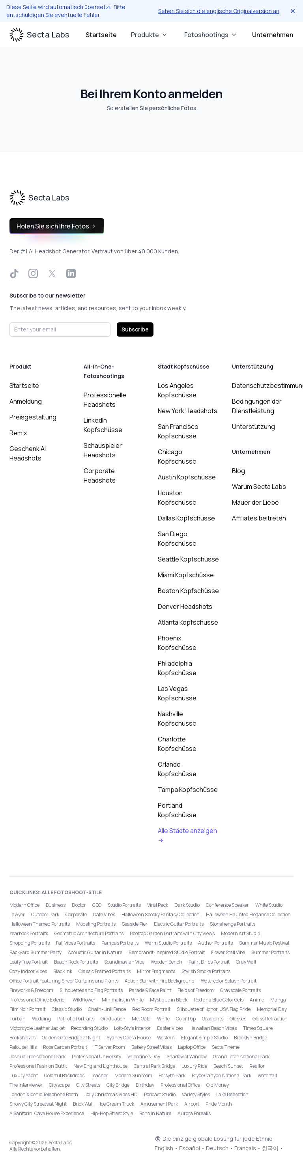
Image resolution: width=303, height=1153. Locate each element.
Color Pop (186, 1018)
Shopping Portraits (29, 943)
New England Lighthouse (100, 1066)
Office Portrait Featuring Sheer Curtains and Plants (63, 980)
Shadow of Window (186, 1056)
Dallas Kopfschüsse (186, 518)
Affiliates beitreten (259, 518)
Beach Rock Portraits (76, 961)
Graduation (113, 1018)
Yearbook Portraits (28, 933)
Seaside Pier (135, 924)
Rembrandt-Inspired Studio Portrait (167, 952)
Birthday (145, 1085)
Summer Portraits (270, 952)
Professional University (96, 1056)
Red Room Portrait (151, 1009)
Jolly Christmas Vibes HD (111, 1094)
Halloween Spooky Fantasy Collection (161, 914)
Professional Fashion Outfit (38, 1066)
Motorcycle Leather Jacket (37, 1028)
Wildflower (84, 999)
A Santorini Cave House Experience (46, 1113)
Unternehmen (272, 34)
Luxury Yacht (23, 1075)
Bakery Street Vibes (151, 1047)
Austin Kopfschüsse (187, 477)
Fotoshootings (211, 34)
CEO (96, 905)
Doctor (79, 905)
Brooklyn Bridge (250, 1037)
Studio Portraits (124, 905)
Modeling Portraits (96, 924)
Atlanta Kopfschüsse (188, 622)
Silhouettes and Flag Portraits (91, 990)
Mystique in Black (168, 999)
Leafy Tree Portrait (28, 961)
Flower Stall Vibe (228, 952)
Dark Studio (187, 905)
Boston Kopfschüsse (188, 590)
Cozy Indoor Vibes (28, 971)
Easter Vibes (170, 1028)
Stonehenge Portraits (232, 924)
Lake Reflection (232, 1094)
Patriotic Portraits (75, 1018)
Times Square (258, 1028)
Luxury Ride (194, 1066)
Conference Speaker (227, 905)
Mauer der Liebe (255, 502)
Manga (278, 999)
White (163, 1018)
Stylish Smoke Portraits (205, 971)
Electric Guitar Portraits (179, 924)
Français (245, 1148)
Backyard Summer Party (35, 952)
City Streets (88, 1085)
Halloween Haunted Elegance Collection (248, 914)
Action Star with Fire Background (160, 980)
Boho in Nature (155, 1113)
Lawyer (17, 914)
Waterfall (267, 1075)
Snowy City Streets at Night (38, 1104)
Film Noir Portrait (27, 1009)
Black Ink (62, 971)
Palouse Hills (23, 1047)
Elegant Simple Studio (204, 1037)
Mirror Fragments (156, 971)
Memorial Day (272, 1009)
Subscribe (135, 329)
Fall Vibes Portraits (75, 943)
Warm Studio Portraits (168, 943)
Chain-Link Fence (107, 1009)
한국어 (270, 1148)
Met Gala (141, 1018)
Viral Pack (157, 905)
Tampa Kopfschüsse (188, 789)
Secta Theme (225, 1047)
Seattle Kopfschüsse (188, 559)
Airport (191, 1104)
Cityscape (59, 1085)
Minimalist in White (123, 999)
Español (189, 1148)
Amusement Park (159, 1104)
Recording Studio (89, 1028)
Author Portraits (215, 943)
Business (55, 905)
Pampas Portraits (119, 943)
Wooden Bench (166, 961)
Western (166, 1037)
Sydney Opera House (129, 1037)
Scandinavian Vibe (124, 961)
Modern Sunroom (133, 1075)
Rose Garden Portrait (65, 1047)
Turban (17, 1018)
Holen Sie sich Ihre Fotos (57, 226)
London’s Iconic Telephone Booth (43, 1094)
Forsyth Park (172, 1075)
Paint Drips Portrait (209, 961)
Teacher (99, 1075)
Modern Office (24, 905)
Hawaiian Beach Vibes (213, 1028)
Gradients (212, 1018)
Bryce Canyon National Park (221, 1075)
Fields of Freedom (196, 990)
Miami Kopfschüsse (186, 575)
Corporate (76, 914)
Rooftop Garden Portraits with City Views (172, 933)
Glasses (238, 1018)
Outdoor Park (45, 914)
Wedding (41, 1018)
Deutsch (217, 1148)
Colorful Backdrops (64, 1075)
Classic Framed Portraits (105, 971)
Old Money (217, 1085)
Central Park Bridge (154, 1066)
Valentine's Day (143, 1056)
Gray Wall (246, 961)
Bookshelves (22, 1037)
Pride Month (219, 1104)
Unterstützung (253, 426)
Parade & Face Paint (150, 990)
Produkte (149, 34)
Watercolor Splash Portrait (228, 980)
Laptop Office (192, 1047)
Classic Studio (67, 1009)
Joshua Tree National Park (37, 1056)
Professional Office (180, 1085)
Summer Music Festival (264, 943)
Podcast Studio (160, 1094)
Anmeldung (25, 401)
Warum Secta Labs (259, 486)
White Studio (268, 905)
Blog (238, 470)
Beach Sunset (228, 1066)
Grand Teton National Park (241, 1056)
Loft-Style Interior (132, 1028)
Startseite (101, 34)
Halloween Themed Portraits (39, 924)
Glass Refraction (270, 1018)
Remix (18, 433)
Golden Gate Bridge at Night (71, 1037)
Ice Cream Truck (117, 1104)
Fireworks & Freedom (31, 990)
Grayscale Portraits (240, 990)
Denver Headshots (185, 606)
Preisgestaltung (32, 417)
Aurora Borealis (194, 1113)
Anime (257, 999)
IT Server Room (109, 1047)
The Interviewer (26, 1085)
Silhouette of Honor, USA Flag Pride (214, 1009)
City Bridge (118, 1085)
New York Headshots (187, 410)
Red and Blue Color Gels (218, 999)
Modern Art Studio (240, 933)
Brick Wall (83, 1104)
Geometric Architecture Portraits (88, 933)
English (164, 1148)
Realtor (257, 1066)
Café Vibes (104, 914)
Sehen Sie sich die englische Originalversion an (218, 11)
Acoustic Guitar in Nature (95, 952)
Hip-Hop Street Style (111, 1113)
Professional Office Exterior (37, 999)
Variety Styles (196, 1094)
